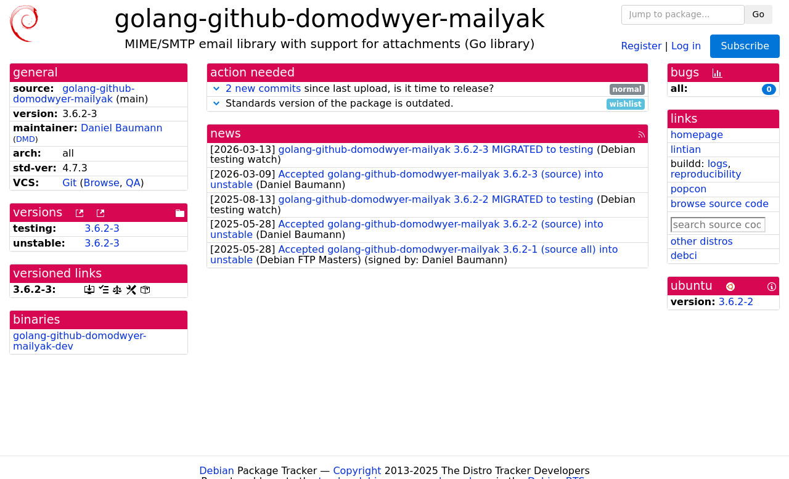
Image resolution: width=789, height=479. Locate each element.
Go (758, 14)
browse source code (720, 204)
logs (718, 164)
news (225, 133)
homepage (697, 135)
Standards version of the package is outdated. (427, 104)
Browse (102, 183)
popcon (689, 189)
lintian (686, 149)
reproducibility (706, 174)
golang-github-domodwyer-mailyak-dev (80, 341)
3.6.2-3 (102, 228)
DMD (25, 139)
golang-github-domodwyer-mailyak (74, 94)
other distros (702, 241)
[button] (216, 88)
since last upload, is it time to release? (427, 89)
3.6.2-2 (736, 302)
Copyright (357, 471)
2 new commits (263, 88)
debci (684, 255)
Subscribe (745, 46)
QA (133, 183)
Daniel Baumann (122, 128)
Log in (686, 45)
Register (641, 45)
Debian (216, 471)
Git (69, 183)
